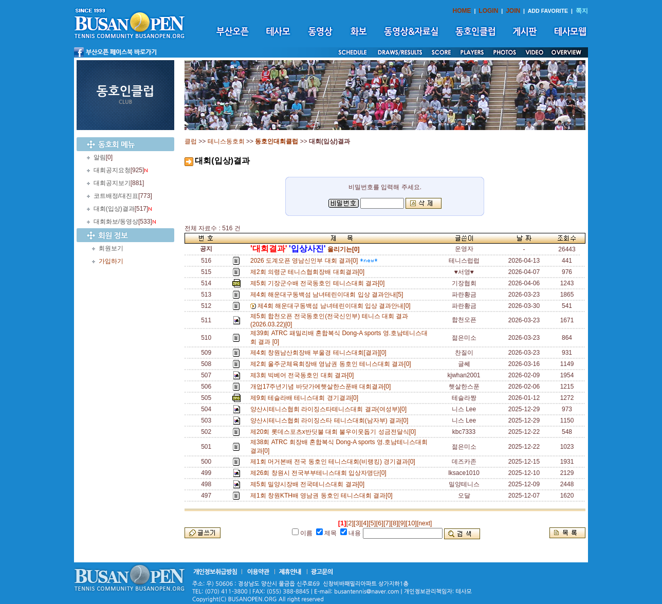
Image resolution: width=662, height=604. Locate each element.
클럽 (191, 141)
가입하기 (111, 261)
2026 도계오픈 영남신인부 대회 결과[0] (314, 260)
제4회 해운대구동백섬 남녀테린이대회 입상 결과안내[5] (328, 294)
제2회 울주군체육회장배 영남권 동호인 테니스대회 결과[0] (332, 364)
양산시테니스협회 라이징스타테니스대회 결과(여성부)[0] (330, 409)
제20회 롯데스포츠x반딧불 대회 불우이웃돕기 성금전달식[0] (334, 431)
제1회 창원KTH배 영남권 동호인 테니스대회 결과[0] (323, 495)
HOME (462, 10)
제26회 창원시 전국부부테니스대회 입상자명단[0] (320, 473)
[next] (424, 523)
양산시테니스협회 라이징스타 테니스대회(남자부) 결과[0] (331, 420)
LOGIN (488, 10)
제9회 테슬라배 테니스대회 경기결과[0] (306, 397)
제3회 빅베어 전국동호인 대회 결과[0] (303, 375)
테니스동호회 (226, 141)
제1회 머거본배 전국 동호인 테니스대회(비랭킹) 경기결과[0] (334, 461)
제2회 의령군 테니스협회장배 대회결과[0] (309, 272)
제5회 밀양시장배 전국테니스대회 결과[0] (309, 484)
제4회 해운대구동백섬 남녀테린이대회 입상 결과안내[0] (336, 305)
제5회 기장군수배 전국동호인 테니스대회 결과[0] (319, 283)
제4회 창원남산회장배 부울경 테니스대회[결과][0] (320, 352)
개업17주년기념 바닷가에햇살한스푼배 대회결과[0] (322, 386)
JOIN (513, 10)
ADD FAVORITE (548, 11)
